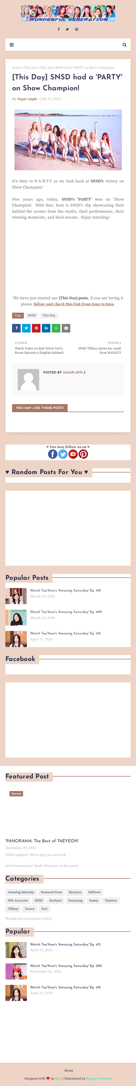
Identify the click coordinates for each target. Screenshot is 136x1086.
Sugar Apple (27, 99)
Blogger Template (99, 1079)
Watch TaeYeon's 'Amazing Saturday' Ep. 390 (66, 966)
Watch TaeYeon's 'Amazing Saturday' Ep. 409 (66, 612)
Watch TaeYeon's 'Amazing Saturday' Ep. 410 (65, 590)
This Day (30, 68)
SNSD (32, 315)
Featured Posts (51, 892)
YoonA (30, 909)
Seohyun (55, 901)
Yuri (44, 909)
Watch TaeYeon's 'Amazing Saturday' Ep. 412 (65, 633)
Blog (58, 1079)
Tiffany (13, 909)
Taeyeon (111, 901)
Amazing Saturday (21, 892)
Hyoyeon (75, 892)
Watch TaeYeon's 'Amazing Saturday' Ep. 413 (65, 944)
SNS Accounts (18, 901)
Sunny (93, 901)
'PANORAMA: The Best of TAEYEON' (42, 841)
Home (16, 68)
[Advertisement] (68, 528)
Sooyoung (75, 901)
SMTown (94, 892)
